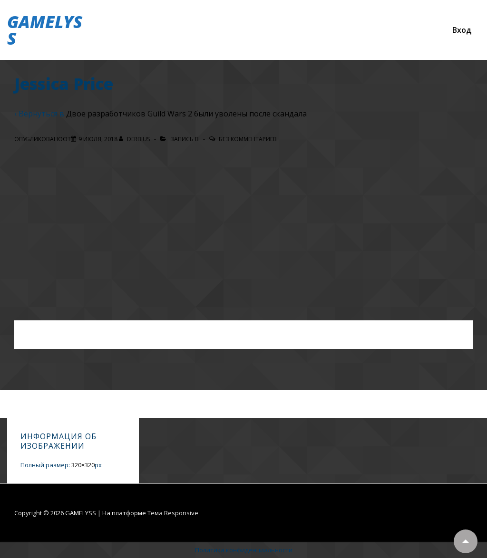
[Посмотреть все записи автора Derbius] (135, 139)
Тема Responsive (172, 513)
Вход (461, 30)
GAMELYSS (44, 29)
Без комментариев (248, 139)
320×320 (83, 465)
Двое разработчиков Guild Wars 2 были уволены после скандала (186, 113)
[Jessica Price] (97, 139)
